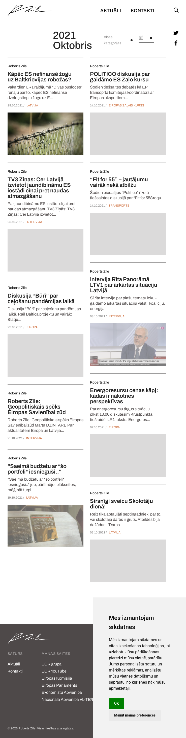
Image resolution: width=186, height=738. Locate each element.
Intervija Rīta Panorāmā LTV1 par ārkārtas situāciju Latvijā (123, 285)
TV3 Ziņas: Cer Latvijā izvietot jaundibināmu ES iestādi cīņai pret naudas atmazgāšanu (39, 188)
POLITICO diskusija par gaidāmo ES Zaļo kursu (120, 76)
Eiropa (32, 327)
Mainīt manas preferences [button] (135, 715)
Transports (119, 205)
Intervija (34, 222)
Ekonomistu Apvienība (62, 692)
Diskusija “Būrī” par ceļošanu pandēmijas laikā (41, 298)
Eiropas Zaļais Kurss (126, 105)
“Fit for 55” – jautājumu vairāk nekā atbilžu (119, 182)
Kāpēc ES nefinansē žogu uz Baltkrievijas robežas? (40, 76)
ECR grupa (51, 664)
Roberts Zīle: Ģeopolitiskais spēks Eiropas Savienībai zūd (37, 406)
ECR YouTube (54, 671)
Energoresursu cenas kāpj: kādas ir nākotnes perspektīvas (124, 396)
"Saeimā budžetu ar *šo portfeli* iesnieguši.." (37, 469)
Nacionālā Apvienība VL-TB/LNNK (72, 699)
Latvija (32, 105)
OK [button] (116, 703)
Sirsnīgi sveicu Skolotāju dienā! (121, 503)
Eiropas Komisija (57, 678)
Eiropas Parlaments (59, 685)
